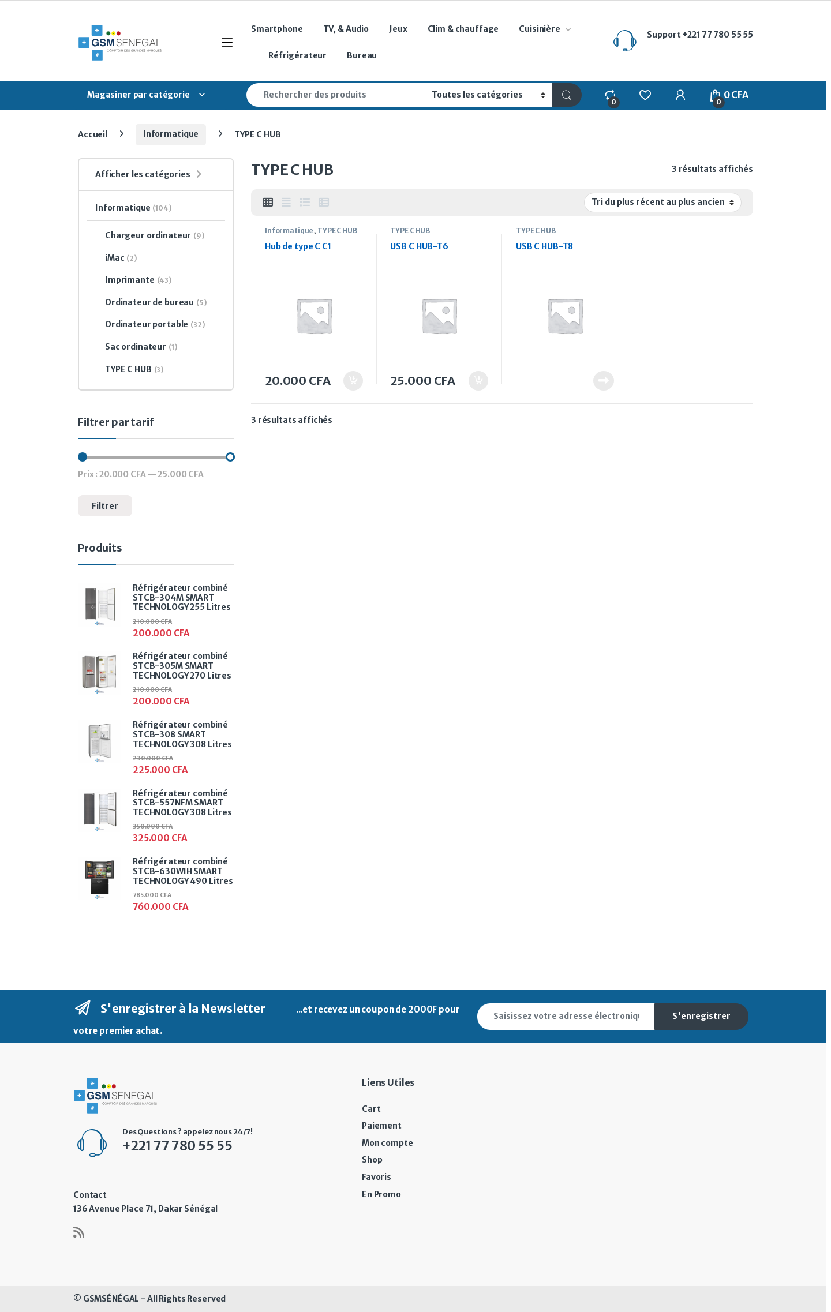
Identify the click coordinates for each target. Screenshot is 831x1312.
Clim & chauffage (463, 29)
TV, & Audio (346, 29)
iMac (116, 258)
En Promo (381, 1194)
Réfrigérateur (297, 55)
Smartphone (277, 29)
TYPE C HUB (337, 230)
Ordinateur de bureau (151, 303)
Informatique (171, 134)
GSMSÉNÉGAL (111, 1299)
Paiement (382, 1125)
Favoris (376, 1177)
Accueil (92, 134)
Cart (371, 1109)
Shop (372, 1159)
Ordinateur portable (150, 325)
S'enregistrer (701, 1016)
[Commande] (663, 202)
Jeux (398, 29)
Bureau (362, 55)
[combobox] (335, 95)
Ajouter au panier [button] (353, 381)
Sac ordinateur (136, 347)
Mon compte (387, 1143)
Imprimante (133, 280)
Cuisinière (539, 29)
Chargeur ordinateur (150, 236)
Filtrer (105, 506)
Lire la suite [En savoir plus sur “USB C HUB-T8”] (603, 381)
